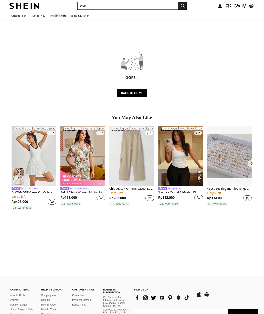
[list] (163, 257)
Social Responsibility (21, 269)
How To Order (49, 264)
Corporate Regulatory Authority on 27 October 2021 (116, 300)
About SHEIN (17, 255)
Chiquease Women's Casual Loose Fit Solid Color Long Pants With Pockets (131, 189)
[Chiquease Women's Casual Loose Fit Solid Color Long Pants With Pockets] (131, 156)
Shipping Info (48, 255)
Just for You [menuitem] (39, 15)
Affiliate (14, 259)
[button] (127, 6)
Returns (45, 259)
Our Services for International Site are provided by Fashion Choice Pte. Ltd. (114, 261)
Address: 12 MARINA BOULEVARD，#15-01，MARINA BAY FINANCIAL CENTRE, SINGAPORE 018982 (115, 275)
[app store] (199, 256)
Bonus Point (79, 264)
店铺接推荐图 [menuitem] (58, 15)
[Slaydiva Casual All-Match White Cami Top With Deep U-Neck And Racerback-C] (180, 156)
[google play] (207, 256)
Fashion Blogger (19, 264)
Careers (14, 274)
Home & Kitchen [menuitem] (80, 15)
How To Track (48, 269)
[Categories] (19, 16)
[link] (228, 5)
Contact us (78, 255)
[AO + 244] (142, 284)
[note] (22, 208)
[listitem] (34, 168)
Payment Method (81, 259)
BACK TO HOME (132, 93)
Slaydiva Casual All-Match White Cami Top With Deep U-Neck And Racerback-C (180, 192)
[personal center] (220, 5)
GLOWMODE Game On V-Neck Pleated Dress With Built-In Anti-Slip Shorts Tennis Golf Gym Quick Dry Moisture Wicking (34, 192)
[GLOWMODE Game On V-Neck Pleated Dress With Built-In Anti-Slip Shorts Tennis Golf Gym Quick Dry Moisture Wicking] (34, 156)
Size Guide (47, 274)
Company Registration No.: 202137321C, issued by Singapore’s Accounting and (115, 289)
